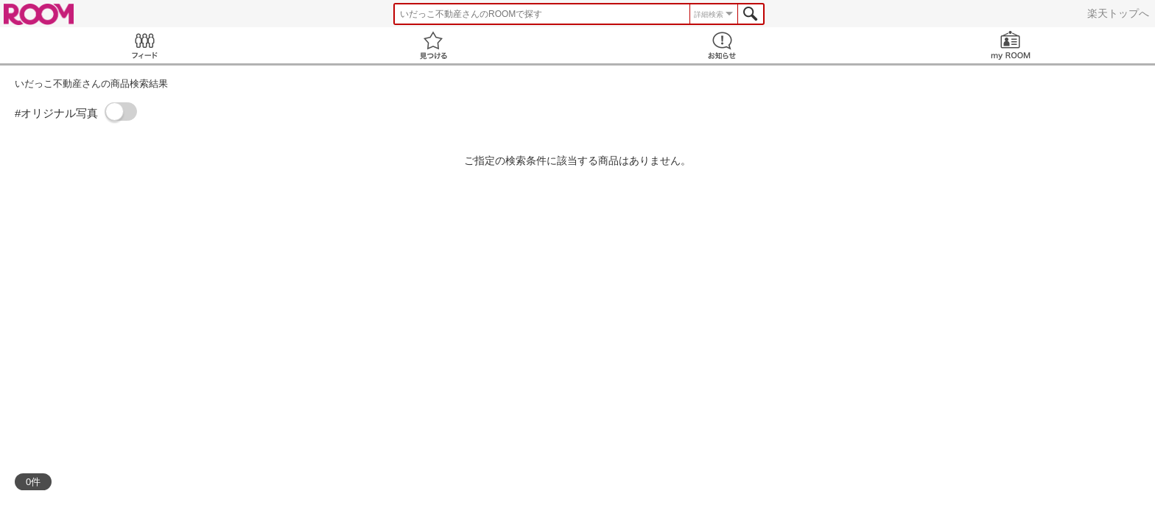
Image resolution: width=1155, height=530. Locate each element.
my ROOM (1010, 45)
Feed (144, 45)
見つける (433, 45)
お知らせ (722, 45)
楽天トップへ (1118, 13)
